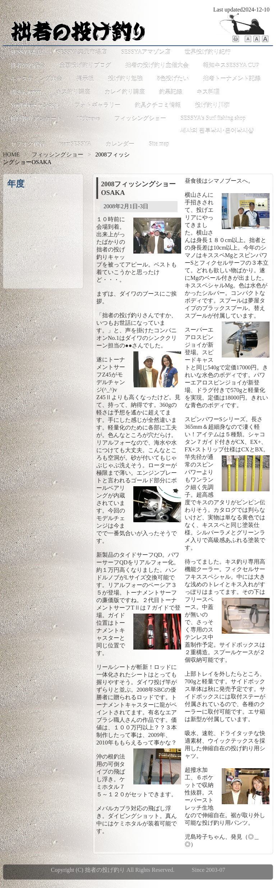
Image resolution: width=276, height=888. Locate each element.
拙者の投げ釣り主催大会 (157, 65)
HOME (11, 154)
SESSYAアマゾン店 (146, 52)
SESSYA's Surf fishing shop (212, 118)
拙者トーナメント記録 (232, 79)
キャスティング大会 (36, 79)
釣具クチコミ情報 (158, 105)
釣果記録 (170, 92)
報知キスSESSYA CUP (231, 65)
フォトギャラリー (97, 105)
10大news (88, 118)
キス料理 (208, 92)
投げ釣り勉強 (125, 79)
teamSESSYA (75, 144)
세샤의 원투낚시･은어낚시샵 (217, 131)
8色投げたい (173, 79)
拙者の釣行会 (27, 65)
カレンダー (120, 144)
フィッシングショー (140, 118)
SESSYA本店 (26, 52)
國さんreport (25, 92)
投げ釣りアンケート (36, 118)
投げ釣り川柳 (212, 105)
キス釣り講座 (73, 92)
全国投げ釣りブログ (85, 65)
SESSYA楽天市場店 (82, 52)
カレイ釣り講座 (125, 92)
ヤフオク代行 (27, 144)
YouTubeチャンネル (35, 105)
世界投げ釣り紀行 (208, 52)
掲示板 (85, 79)
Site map (159, 144)
